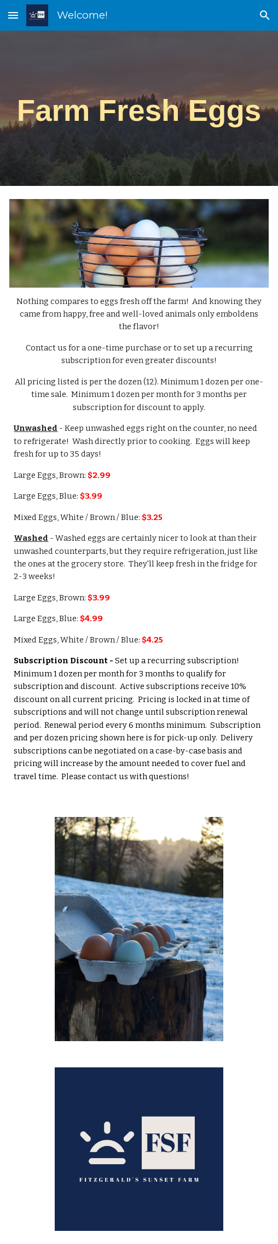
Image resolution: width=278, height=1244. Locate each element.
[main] (138, 108)
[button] (13, 15)
